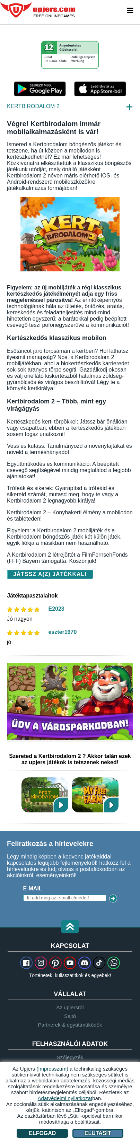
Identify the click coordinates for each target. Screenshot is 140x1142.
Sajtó (70, 1016)
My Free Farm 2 (95, 794)
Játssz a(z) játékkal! (50, 574)
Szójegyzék (70, 1057)
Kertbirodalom (44, 794)
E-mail (32, 888)
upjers (38, 10)
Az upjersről (70, 1007)
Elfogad (42, 1133)
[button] (70, 927)
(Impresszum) (52, 1069)
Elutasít (98, 1133)
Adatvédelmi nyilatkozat (65, 1098)
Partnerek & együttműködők (70, 1025)
